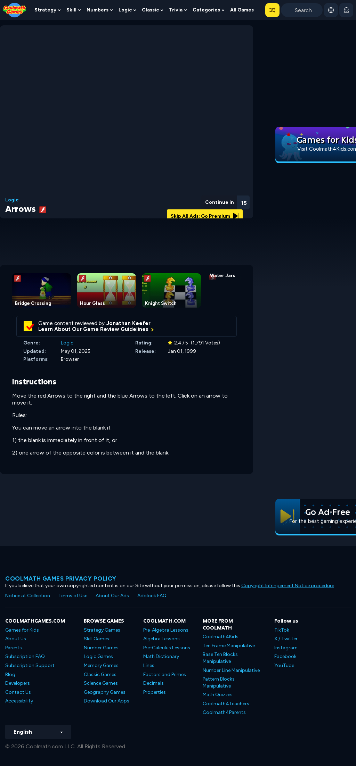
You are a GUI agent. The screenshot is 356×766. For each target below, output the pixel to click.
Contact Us (18, 692)
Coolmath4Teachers (226, 704)
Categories (206, 10)
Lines (148, 665)
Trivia (176, 10)
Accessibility (19, 701)
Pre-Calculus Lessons (166, 648)
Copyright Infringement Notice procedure (287, 586)
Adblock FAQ (152, 596)
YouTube (284, 665)
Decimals (153, 683)
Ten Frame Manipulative (229, 646)
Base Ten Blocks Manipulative (220, 657)
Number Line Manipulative (231, 670)
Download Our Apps (106, 701)
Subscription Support (30, 665)
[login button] (346, 10)
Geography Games (105, 692)
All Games (242, 10)
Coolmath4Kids (220, 637)
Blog (10, 674)
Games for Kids (22, 630)
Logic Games (98, 656)
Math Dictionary (161, 656)
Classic (150, 10)
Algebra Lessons (161, 639)
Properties (154, 692)
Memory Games (101, 665)
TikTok (281, 630)
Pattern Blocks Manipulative (219, 682)
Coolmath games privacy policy (60, 578)
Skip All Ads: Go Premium (205, 216)
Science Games (101, 683)
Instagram (286, 648)
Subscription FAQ (25, 656)
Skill (71, 10)
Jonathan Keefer (128, 323)
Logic (125, 10)
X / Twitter (286, 639)
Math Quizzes (218, 695)
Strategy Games (102, 630)
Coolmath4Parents (224, 712)
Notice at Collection (27, 596)
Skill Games (96, 639)
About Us (15, 639)
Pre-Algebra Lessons (165, 630)
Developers (17, 683)
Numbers (97, 10)
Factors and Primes (164, 674)
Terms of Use (72, 596)
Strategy (45, 10)
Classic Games (100, 674)
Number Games (101, 648)
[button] (272, 10)
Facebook (285, 656)
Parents (13, 648)
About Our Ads (112, 596)
